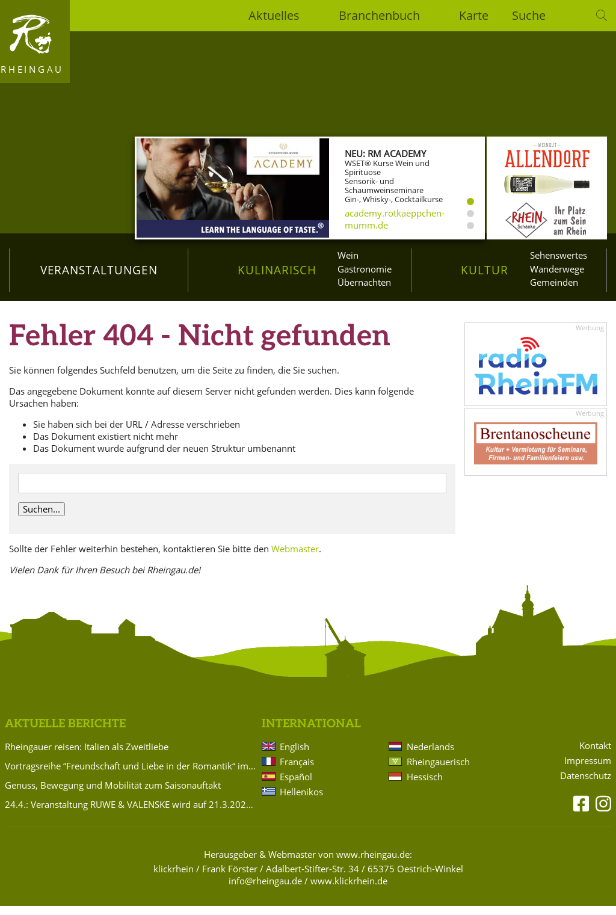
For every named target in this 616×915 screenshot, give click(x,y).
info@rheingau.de (265, 889)
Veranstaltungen (99, 269)
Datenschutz (585, 784)
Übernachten (364, 282)
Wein (348, 255)
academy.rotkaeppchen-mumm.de (395, 219)
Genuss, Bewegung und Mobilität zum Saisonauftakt (113, 793)
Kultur (484, 269)
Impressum (587, 769)
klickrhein (173, 877)
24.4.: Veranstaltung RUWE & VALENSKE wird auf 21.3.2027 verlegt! (131, 813)
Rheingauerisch (438, 770)
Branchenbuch (379, 15)
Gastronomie (364, 269)
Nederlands (430, 755)
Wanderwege (557, 269)
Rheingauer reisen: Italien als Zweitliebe (86, 755)
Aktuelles (274, 15)
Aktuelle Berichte (65, 732)
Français (297, 770)
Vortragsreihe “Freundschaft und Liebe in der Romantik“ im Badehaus (131, 774)
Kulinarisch (277, 269)
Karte (473, 15)
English (294, 755)
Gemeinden (554, 282)
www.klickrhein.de (348, 889)
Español (296, 785)
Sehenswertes (558, 255)
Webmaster (295, 557)
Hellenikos (301, 800)
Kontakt (595, 754)
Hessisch (425, 785)
